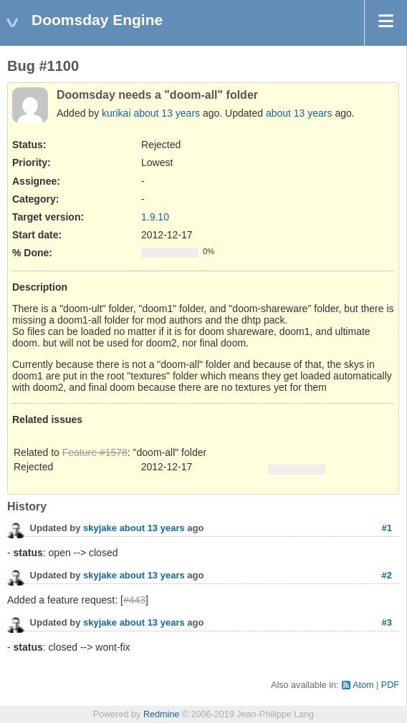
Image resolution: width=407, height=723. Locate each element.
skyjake (100, 528)
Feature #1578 (95, 452)
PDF (390, 685)
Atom (363, 685)
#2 (387, 575)
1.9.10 (155, 217)
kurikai (116, 113)
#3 (387, 622)
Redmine (161, 714)
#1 (387, 528)
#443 (134, 600)
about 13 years (166, 113)
